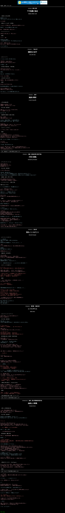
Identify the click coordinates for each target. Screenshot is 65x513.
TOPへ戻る (3, 511)
